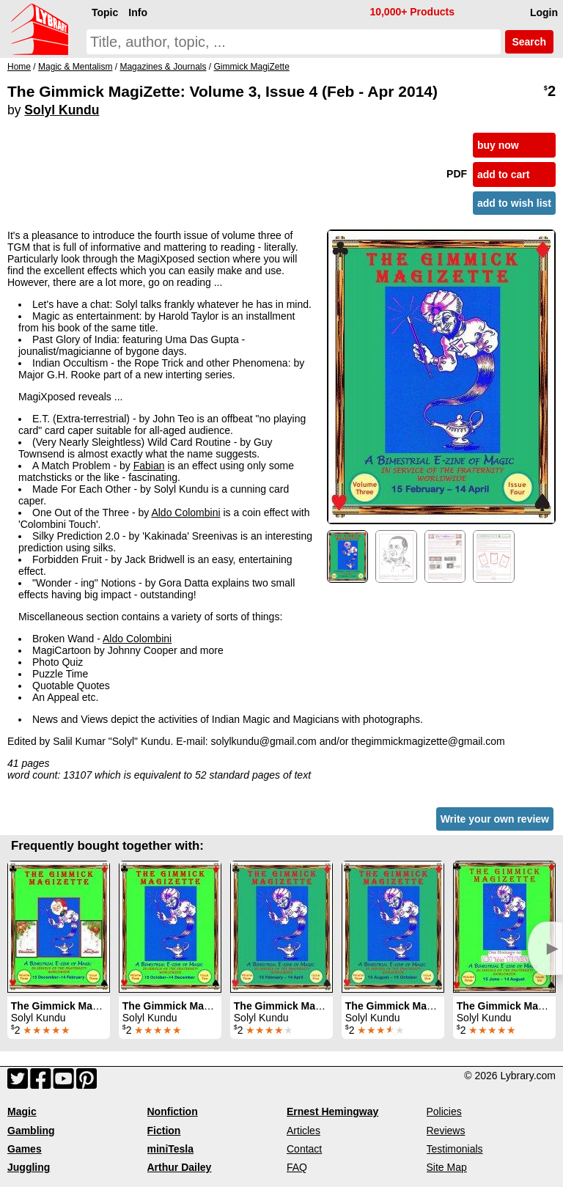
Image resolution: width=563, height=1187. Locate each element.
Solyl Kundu (61, 110)
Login (544, 12)
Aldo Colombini (185, 512)
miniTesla (170, 1149)
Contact (304, 1149)
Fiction (164, 1130)
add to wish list (514, 203)
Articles (303, 1130)
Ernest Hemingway (332, 1111)
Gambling (31, 1130)
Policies (444, 1111)
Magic (22, 1111)
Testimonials (455, 1149)
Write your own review (495, 819)
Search (529, 42)
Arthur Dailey (179, 1167)
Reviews (446, 1130)
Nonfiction (172, 1111)
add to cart (503, 174)
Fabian (149, 465)
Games (24, 1149)
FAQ (297, 1167)
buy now (498, 145)
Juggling (28, 1167)
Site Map (447, 1167)
